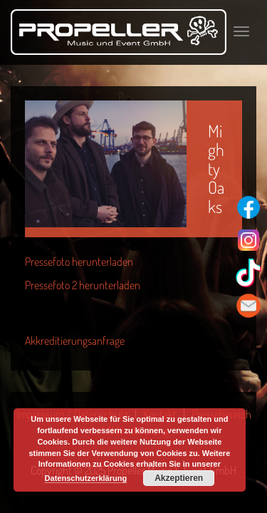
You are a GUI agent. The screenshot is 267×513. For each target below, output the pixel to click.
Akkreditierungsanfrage (75, 340)
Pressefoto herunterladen (79, 261)
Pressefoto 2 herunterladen (82, 285)
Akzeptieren (179, 478)
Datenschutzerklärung (86, 478)
